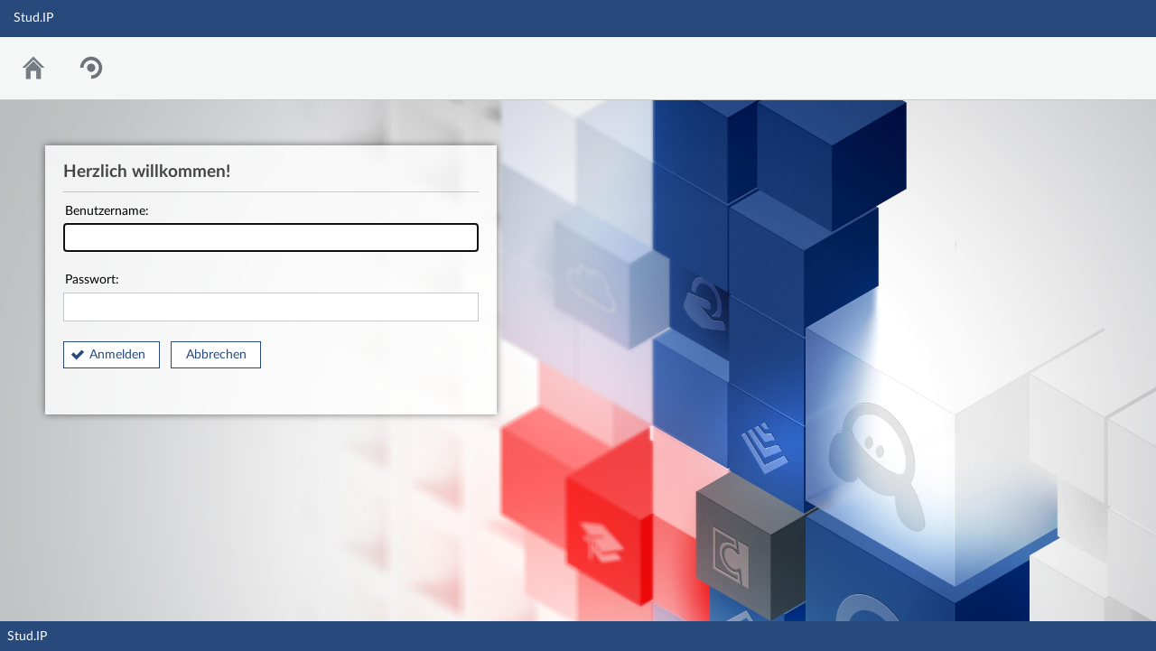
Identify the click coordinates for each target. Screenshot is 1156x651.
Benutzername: (271, 229)
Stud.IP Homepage (1086, 63)
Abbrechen (216, 355)
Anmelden (117, 355)
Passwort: (271, 297)
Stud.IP (27, 636)
